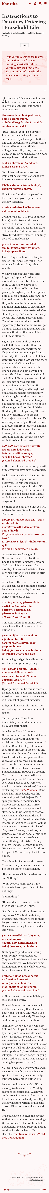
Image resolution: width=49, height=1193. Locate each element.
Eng (24, 45)
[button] (24, 90)
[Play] (5, 1190)
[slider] (23, 1189)
